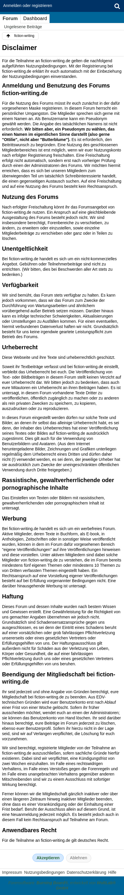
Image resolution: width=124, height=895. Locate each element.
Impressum (12, 872)
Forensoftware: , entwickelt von (62, 885)
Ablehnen (78, 857)
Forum (10, 18)
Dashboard (35, 18)
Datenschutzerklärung (86, 872)
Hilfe (112, 872)
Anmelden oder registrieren (27, 5)
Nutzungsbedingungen (44, 872)
